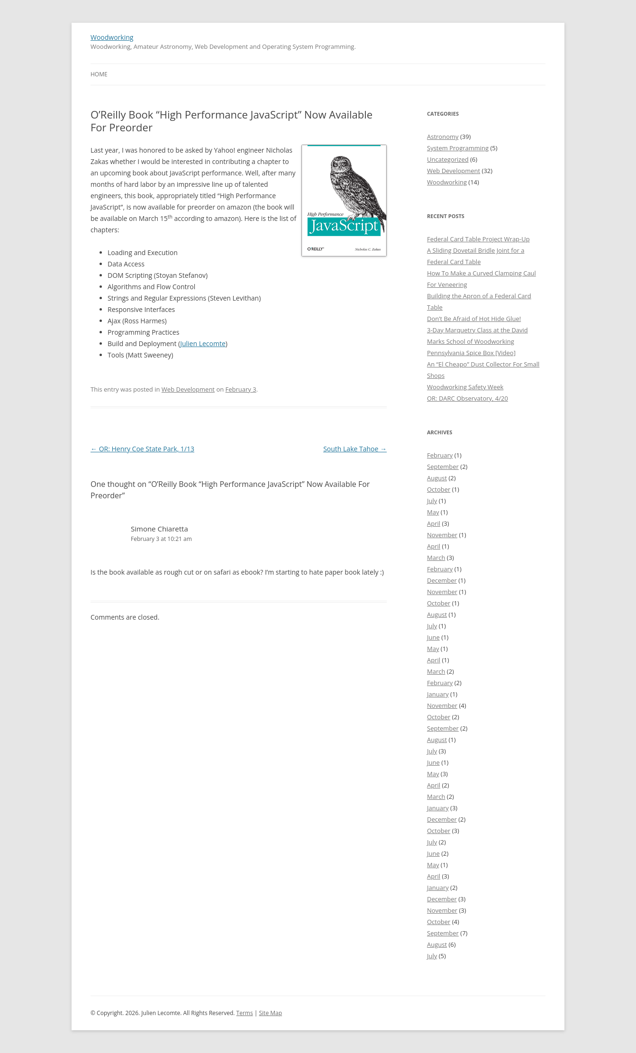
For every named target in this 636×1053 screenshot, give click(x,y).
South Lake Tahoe (355, 448)
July (432, 500)
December (442, 580)
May (433, 512)
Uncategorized (448, 159)
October (438, 489)
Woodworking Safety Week (465, 387)
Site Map (270, 1013)
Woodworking (112, 37)
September (443, 466)
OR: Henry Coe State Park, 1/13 (142, 448)
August (437, 478)
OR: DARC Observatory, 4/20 (467, 398)
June (433, 637)
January (438, 694)
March (436, 557)
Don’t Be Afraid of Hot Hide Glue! (474, 318)
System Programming (458, 148)
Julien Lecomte (203, 343)
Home (99, 74)
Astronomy (443, 136)
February (440, 455)
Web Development (188, 389)
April (433, 523)
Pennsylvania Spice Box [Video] (471, 352)
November (442, 535)
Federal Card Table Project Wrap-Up (478, 239)
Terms (244, 1013)
